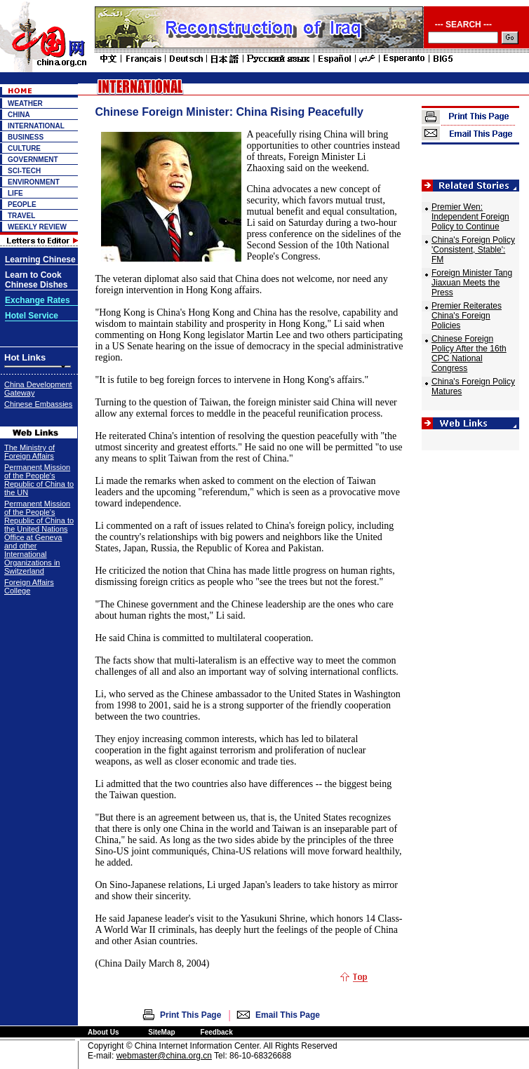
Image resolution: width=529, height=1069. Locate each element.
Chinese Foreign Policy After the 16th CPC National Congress (469, 353)
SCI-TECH (24, 171)
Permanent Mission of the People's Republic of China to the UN (39, 480)
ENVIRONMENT (34, 182)
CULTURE (24, 148)
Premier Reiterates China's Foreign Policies (466, 315)
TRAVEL (21, 216)
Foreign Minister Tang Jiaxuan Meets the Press (471, 282)
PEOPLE (22, 204)
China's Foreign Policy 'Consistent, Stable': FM (473, 249)
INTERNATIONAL (36, 126)
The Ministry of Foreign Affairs (29, 451)
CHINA (19, 115)
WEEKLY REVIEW (37, 227)
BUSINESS (25, 137)
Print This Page (190, 1015)
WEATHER (25, 103)
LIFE (15, 193)
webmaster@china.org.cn (164, 1056)
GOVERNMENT (33, 159)
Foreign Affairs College (29, 586)
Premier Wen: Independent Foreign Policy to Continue (470, 216)
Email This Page (287, 1015)
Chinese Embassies (38, 404)
